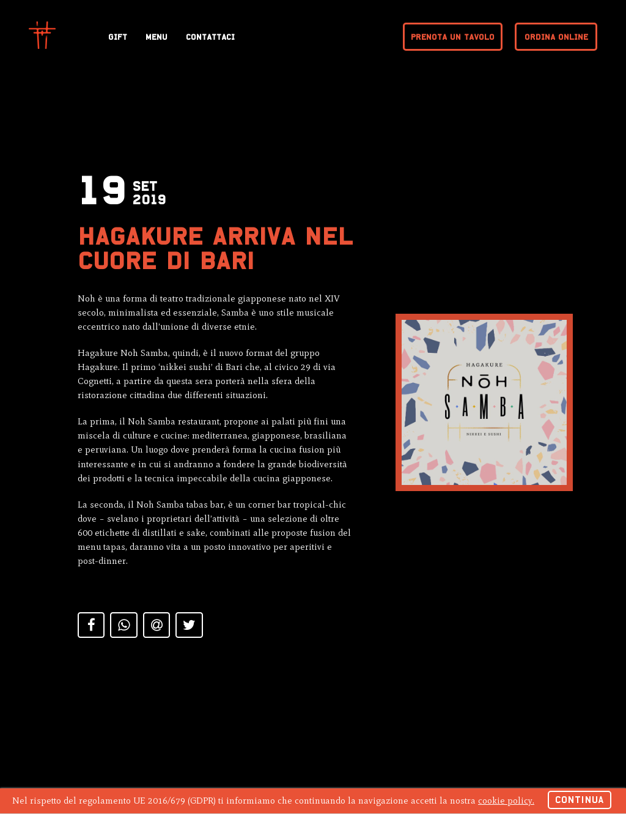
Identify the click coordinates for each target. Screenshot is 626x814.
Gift (117, 37)
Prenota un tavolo (453, 37)
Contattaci (210, 37)
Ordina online (556, 37)
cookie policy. (506, 800)
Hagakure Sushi (42, 35)
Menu (156, 37)
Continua (579, 799)
